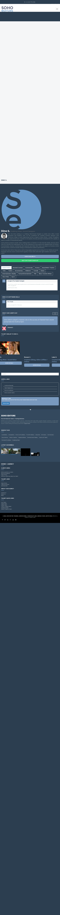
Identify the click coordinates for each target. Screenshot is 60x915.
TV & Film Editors (30, 434)
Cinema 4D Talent (43, 437)
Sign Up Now (6, 403)
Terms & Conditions (8, 390)
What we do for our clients (7, 472)
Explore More (27, 423)
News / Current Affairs (45, 273)
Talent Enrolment (5, 484)
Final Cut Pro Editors (20, 434)
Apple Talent (4, 503)
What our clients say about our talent (9, 476)
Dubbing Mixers (16, 440)
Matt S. (54, 357)
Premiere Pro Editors (6, 440)
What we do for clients (9, 392)
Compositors (11, 434)
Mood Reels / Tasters (48, 267)
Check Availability (30, 256)
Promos (37, 267)
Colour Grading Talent (6, 506)
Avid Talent (3, 502)
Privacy (55, 516)
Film (35, 273)
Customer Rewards (8, 385)
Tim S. (26, 357)
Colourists (37, 434)
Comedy (35, 270)
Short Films (5, 276)
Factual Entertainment (25, 273)
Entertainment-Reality (32, 437)
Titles (4, 270)
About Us (3, 494)
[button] (56, 313)
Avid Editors (4, 434)
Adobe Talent (4, 505)
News (2, 495)
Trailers (10, 270)
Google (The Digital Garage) (16, 281)
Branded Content (18, 267)
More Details (37, 365)
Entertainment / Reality (9, 273)
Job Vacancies (4, 485)
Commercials (29, 267)
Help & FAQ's (4, 474)
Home (3, 464)
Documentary (19, 270)
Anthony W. (14, 454)
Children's (28, 270)
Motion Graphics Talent (6, 509)
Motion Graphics (13, 437)
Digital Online (6, 267)
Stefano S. (3, 454)
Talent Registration (8, 387)
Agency (10, 464)
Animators (43, 434)
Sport (13, 276)
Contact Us (3, 492)
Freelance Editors (22, 437)
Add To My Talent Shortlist (30, 260)
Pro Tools (10, 301)
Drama (42, 270)
